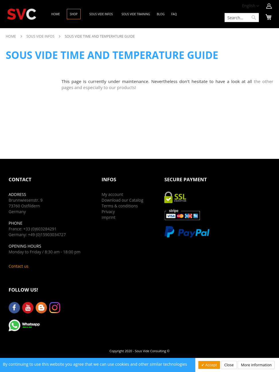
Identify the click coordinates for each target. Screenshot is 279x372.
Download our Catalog (122, 200)
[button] (250, 6)
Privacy (108, 211)
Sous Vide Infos (40, 36)
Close (229, 364)
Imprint (108, 217)
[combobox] (242, 17)
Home (11, 36)
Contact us (18, 266)
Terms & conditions (120, 206)
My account (112, 194)
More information (256, 364)
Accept (210, 364)
